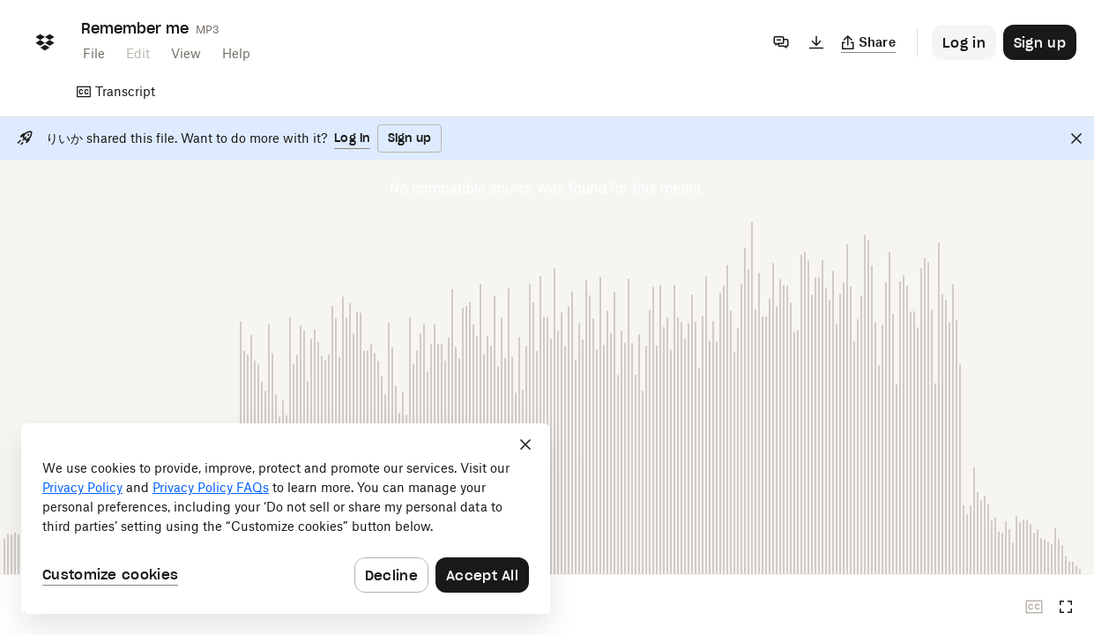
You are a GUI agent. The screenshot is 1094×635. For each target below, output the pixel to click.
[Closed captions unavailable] (1034, 607)
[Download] (816, 42)
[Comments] (781, 42)
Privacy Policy (82, 487)
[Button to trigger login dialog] (964, 42)
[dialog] (285, 518)
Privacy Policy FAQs (211, 487)
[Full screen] (1066, 607)
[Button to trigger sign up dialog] (1039, 42)
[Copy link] (869, 42)
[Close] (1076, 138)
